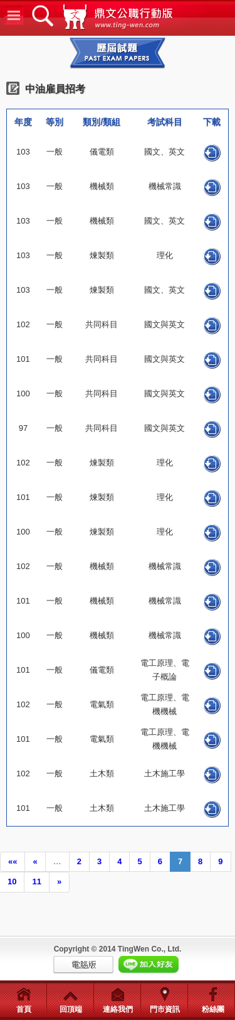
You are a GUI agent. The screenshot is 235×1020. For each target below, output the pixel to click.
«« (12, 861)
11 (36, 881)
